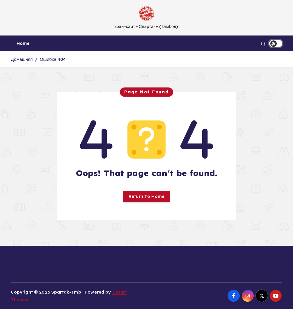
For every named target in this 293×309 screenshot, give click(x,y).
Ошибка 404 (53, 59)
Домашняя (22, 59)
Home (23, 43)
